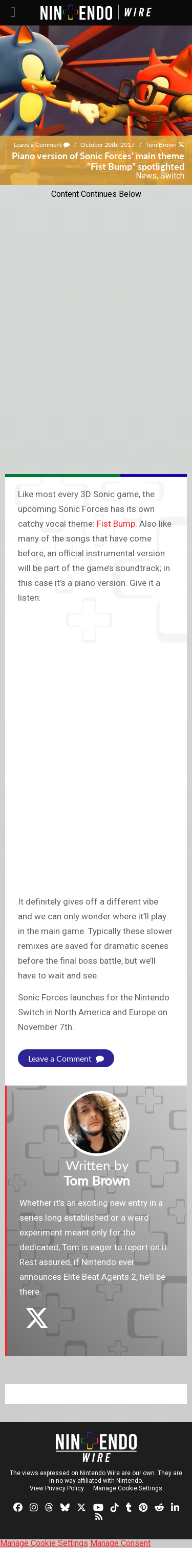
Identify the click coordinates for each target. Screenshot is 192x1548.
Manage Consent (120, 1543)
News (146, 175)
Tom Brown (161, 144)
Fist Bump (116, 524)
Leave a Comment (42, 144)
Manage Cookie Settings (127, 1488)
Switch (172, 175)
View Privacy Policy (57, 1488)
